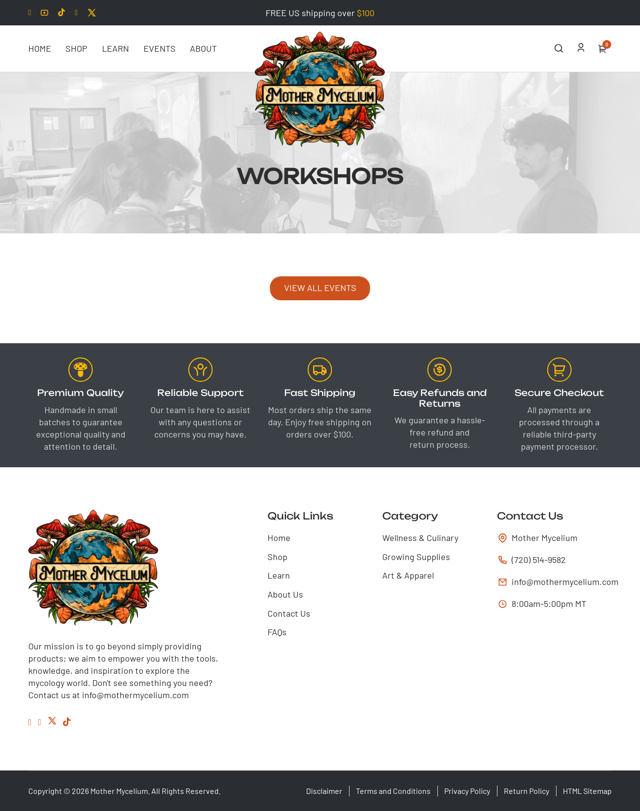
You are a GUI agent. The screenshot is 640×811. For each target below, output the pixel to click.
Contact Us (289, 613)
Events (160, 48)
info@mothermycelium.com (557, 581)
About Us (285, 594)
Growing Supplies (416, 556)
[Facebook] (76, 13)
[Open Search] (559, 48)
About (203, 48)
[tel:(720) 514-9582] (554, 560)
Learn (115, 48)
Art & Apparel (408, 575)
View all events (320, 287)
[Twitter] (91, 12)
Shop (76, 48)
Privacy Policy (467, 790)
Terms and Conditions (393, 790)
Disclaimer (324, 790)
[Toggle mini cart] (602, 48)
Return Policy (526, 790)
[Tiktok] (61, 13)
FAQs (277, 631)
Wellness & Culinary (420, 537)
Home (39, 48)
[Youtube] (44, 13)
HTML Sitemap (587, 790)
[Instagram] (39, 722)
